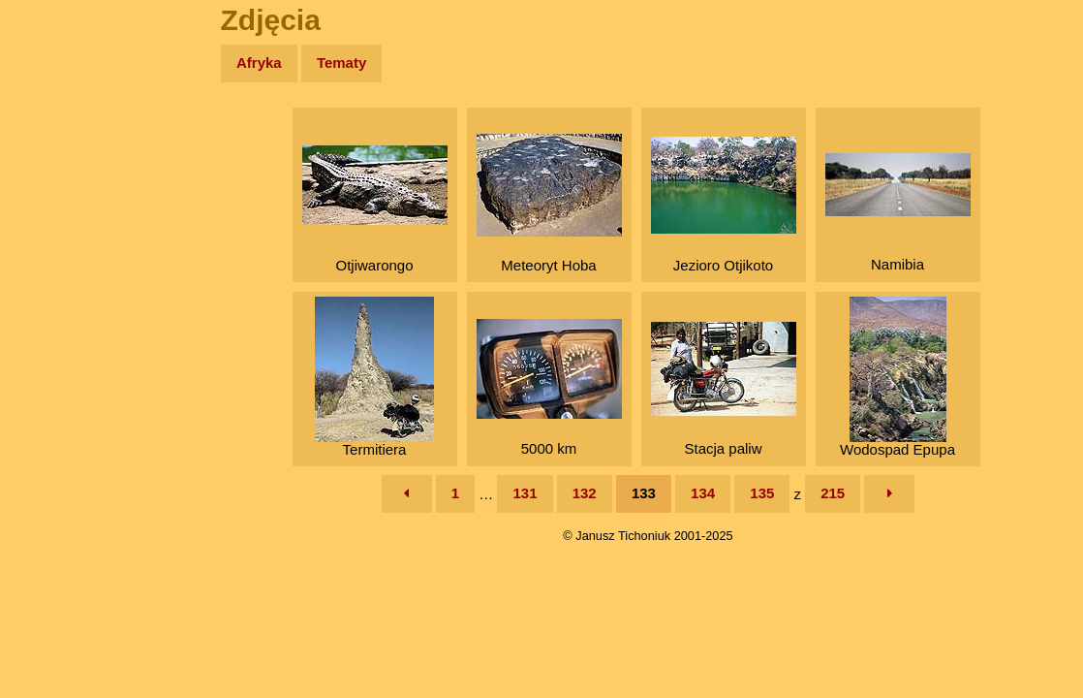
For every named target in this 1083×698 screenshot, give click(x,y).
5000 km (549, 388)
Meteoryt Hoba (549, 203)
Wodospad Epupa (897, 377)
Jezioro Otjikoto (723, 205)
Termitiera (374, 377)
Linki (49, 362)
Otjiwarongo (375, 209)
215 (832, 493)
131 (524, 493)
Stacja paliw (723, 389)
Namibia (898, 212)
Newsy (55, 213)
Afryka (259, 62)
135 (762, 493)
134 (703, 493)
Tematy (341, 62)
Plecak (55, 325)
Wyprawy (64, 138)
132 (584, 493)
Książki (57, 250)
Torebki (58, 400)
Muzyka (58, 287)
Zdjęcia (57, 176)
